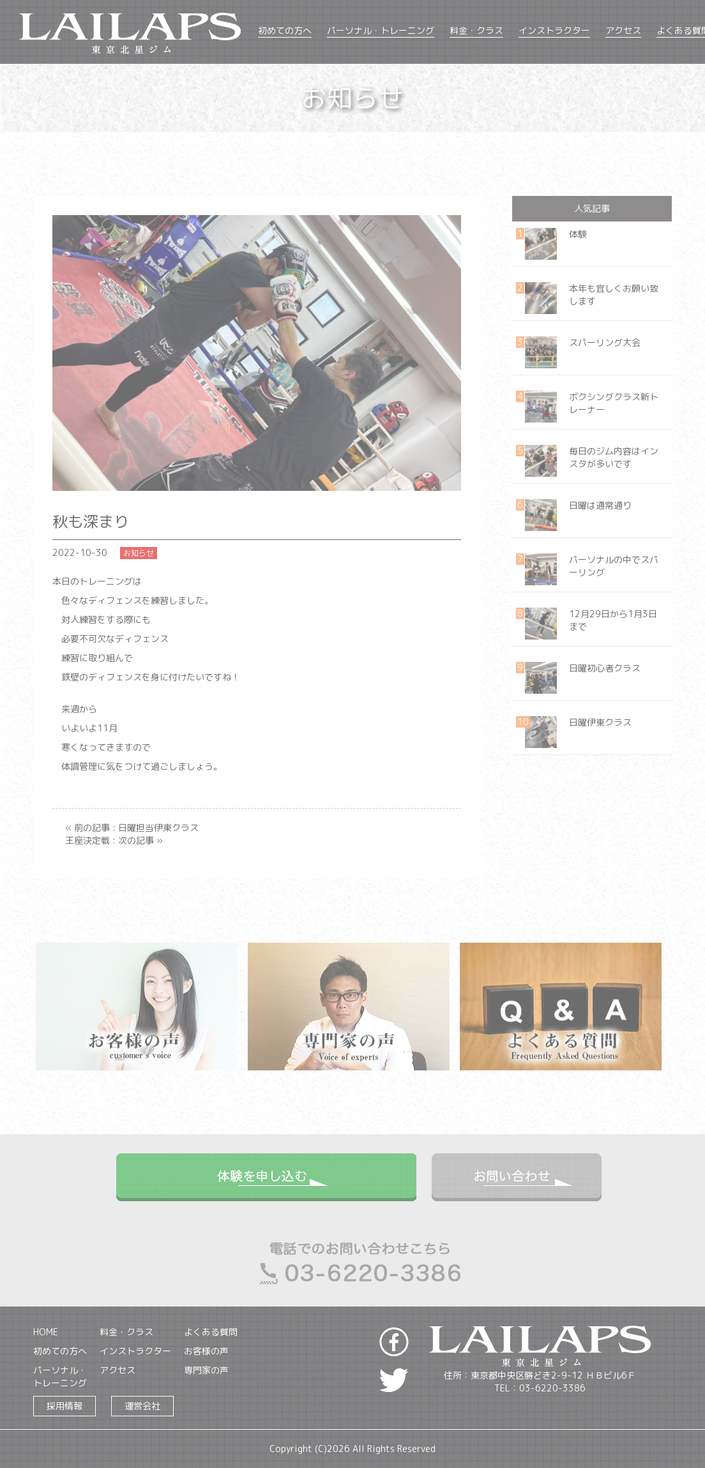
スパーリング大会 (605, 342)
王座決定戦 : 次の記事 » (114, 840)
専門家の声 (206, 1370)
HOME (45, 1332)
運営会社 (142, 1406)
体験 (578, 234)
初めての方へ (285, 30)
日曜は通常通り (600, 505)
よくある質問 (211, 1332)
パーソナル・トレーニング (380, 30)
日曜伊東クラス (600, 722)
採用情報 (64, 1406)
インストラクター (554, 30)
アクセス (623, 30)
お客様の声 (206, 1351)
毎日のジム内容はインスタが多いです (613, 457)
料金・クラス (476, 30)
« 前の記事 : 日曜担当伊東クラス (132, 827)
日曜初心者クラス (605, 668)
